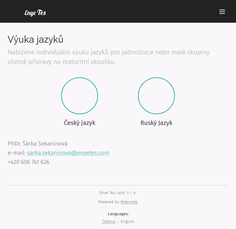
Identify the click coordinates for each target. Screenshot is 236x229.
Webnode (129, 202)
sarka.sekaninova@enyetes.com (68, 152)
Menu (222, 11)
